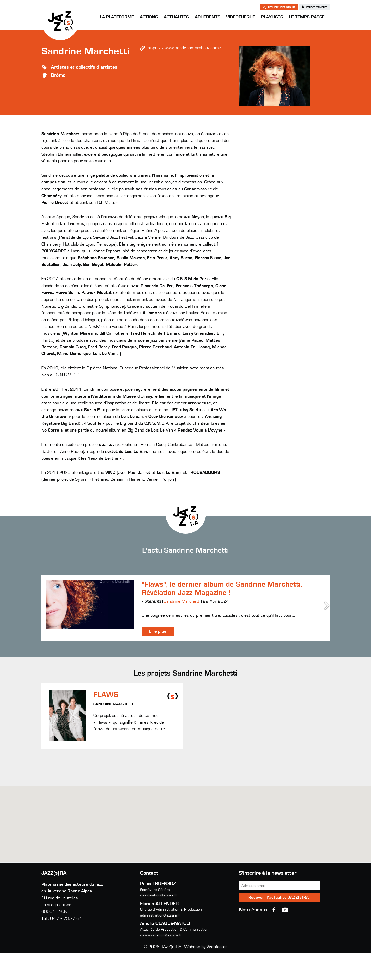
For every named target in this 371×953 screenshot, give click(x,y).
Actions (149, 17)
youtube (285, 910)
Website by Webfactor (205, 947)
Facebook (274, 910)
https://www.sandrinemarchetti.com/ (185, 48)
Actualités (176, 17)
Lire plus (157, 631)
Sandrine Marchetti (182, 601)
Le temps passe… (308, 17)
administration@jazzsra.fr (160, 915)
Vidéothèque (240, 17)
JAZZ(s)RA (60, 21)
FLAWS (105, 694)
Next (327, 605)
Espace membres (314, 7)
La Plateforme (117, 17)
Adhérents (207, 17)
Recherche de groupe (279, 7)
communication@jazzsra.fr (160, 935)
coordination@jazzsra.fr (158, 895)
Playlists (272, 17)
